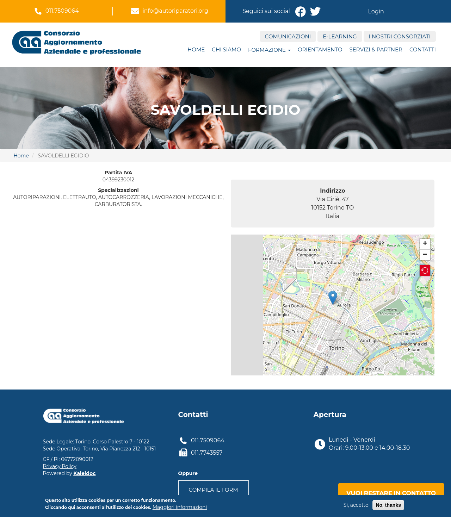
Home (196, 49)
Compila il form (213, 489)
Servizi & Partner (376, 49)
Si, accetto (356, 505)
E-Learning (340, 36)
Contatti (422, 49)
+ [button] (425, 244)
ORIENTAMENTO (320, 49)
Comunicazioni (288, 36)
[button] (425, 270)
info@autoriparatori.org (175, 10)
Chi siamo (226, 49)
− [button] (425, 255)
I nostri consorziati (400, 36)
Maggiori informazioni (180, 507)
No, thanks (388, 505)
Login (376, 11)
